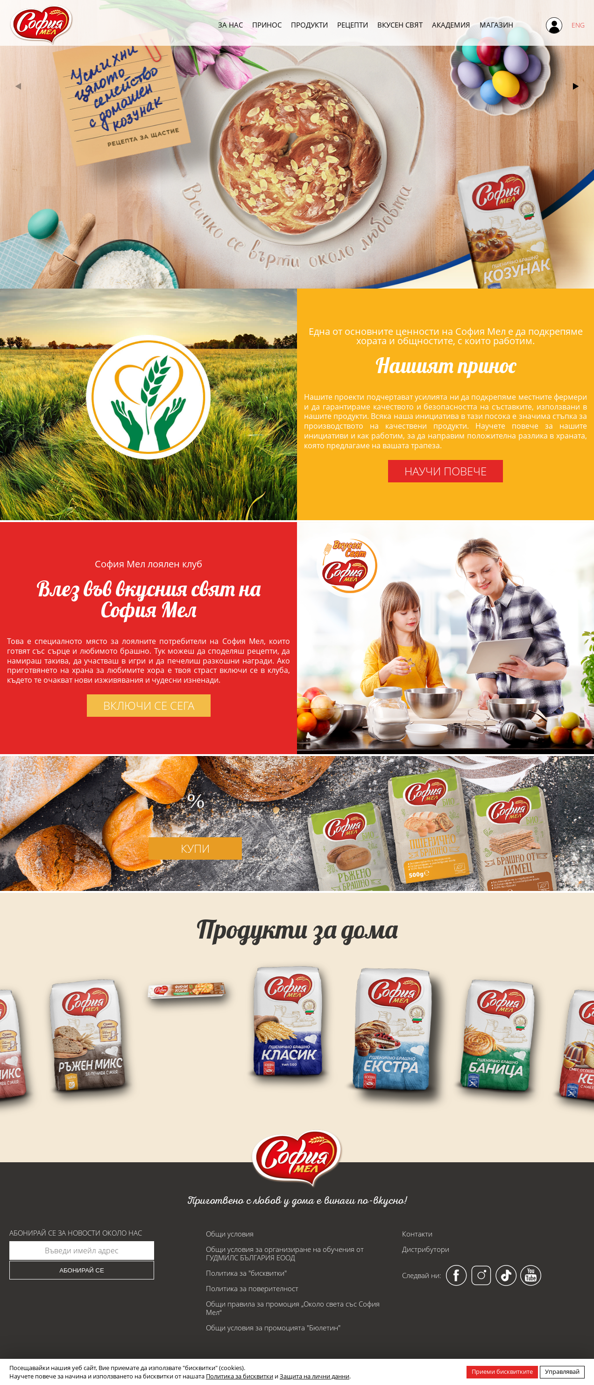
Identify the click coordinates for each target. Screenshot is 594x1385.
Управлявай (562, 1371)
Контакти (417, 1233)
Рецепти (352, 24)
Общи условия (230, 1233)
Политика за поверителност (252, 1288)
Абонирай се (81, 1270)
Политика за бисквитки (239, 1376)
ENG (578, 25)
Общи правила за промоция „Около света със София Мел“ (293, 1308)
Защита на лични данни (314, 1376)
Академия (451, 24)
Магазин (496, 24)
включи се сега (104, 705)
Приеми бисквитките (502, 1371)
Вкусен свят (400, 24)
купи (195, 892)
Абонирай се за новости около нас (75, 1233)
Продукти (309, 24)
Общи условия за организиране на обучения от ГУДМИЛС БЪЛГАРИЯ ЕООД (285, 1253)
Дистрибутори (425, 1249)
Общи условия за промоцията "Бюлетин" (273, 1327)
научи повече (445, 471)
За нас (230, 24)
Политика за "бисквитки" (246, 1273)
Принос (267, 24)
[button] (576, 86)
